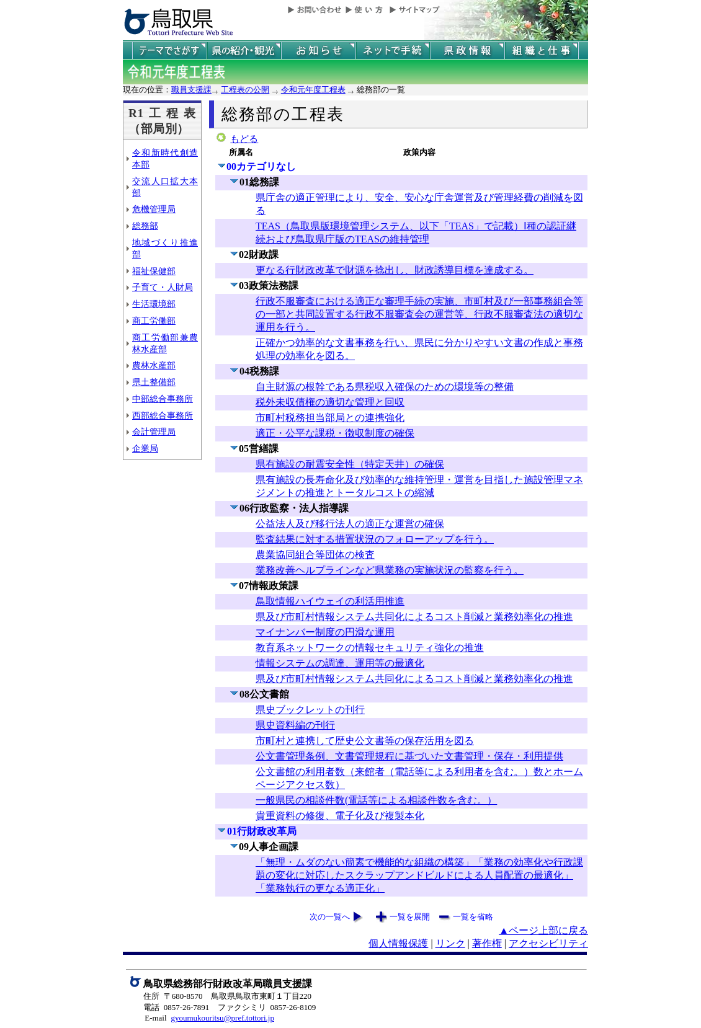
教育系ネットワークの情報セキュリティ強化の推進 (370, 647)
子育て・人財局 (162, 287)
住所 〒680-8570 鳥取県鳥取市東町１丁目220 (227, 996)
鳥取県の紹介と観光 (244, 50)
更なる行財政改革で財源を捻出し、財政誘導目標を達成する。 (395, 270)
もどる (244, 139)
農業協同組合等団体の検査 (315, 554)
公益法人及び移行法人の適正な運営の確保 (350, 523)
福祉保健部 (154, 271)
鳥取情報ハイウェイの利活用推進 (330, 601)
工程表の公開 (245, 89)
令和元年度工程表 (313, 89)
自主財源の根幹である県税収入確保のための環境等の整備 (385, 386)
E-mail (155, 1017)
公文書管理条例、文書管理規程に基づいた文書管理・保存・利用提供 (409, 756)
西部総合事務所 (162, 415)
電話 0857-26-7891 (176, 1007)
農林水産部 (154, 365)
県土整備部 (154, 382)
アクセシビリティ (548, 943)
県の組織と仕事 (541, 50)
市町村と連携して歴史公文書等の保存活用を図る (365, 740)
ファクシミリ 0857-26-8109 (267, 1007)
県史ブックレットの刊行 (310, 709)
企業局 (145, 448)
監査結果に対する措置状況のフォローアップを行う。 (375, 539)
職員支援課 (191, 89)
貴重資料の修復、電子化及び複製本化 (340, 815)
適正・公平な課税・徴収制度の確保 (335, 433)
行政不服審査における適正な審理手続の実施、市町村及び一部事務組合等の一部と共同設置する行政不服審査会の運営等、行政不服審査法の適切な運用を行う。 (419, 314)
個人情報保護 (398, 943)
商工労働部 (154, 321)
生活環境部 (154, 304)
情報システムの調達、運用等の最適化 (340, 663)
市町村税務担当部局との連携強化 (330, 417)
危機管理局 (154, 209)
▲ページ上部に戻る (543, 930)
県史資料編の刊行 (295, 725)
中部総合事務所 (162, 399)
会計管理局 (154, 431)
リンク (450, 943)
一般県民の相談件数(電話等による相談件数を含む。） (376, 800)
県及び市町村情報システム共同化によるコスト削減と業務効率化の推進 (414, 616)
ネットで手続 (392, 50)
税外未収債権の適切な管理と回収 (330, 402)
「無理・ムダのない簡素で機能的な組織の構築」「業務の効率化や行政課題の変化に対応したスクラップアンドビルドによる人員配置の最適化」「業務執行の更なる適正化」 (419, 875)
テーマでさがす (169, 50)
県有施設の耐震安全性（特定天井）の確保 (350, 464)
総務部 (145, 226)
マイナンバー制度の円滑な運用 (325, 632)
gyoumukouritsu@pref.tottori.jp (222, 1017)
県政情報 (467, 50)
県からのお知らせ (318, 50)
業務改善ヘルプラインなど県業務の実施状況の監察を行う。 (390, 570)
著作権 (487, 943)
